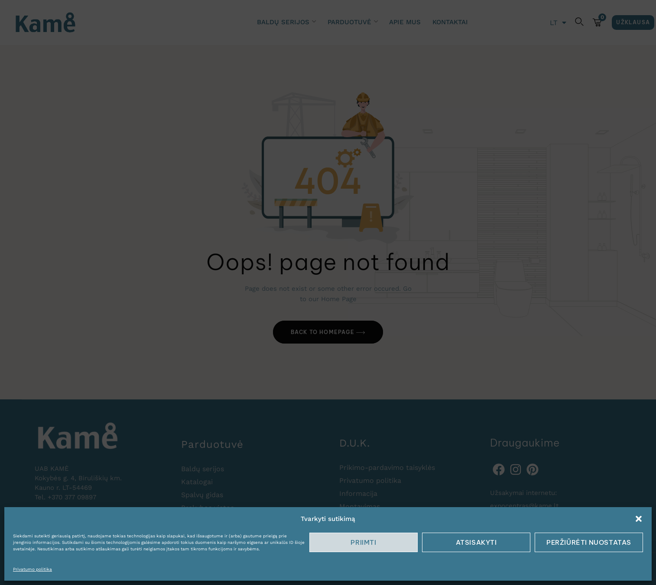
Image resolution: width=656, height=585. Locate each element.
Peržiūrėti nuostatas (588, 542)
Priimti (363, 542)
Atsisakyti (476, 542)
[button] (638, 518)
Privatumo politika (32, 569)
